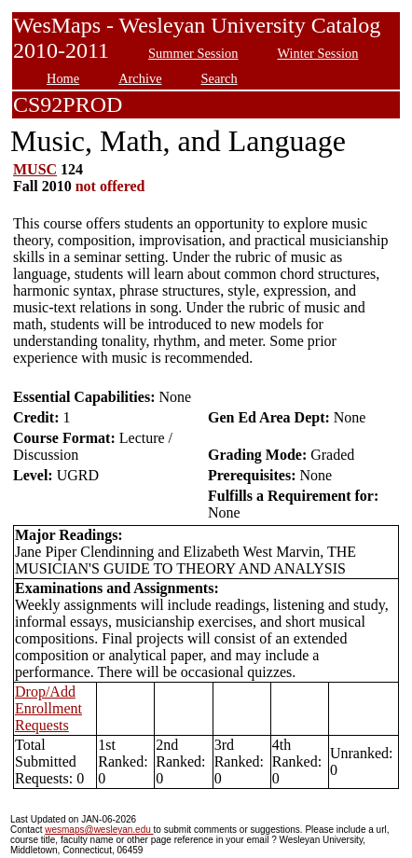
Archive (139, 78)
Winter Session (317, 53)
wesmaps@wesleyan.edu (99, 829)
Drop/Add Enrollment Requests (48, 708)
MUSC (35, 169)
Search (219, 78)
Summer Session (193, 53)
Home (63, 78)
